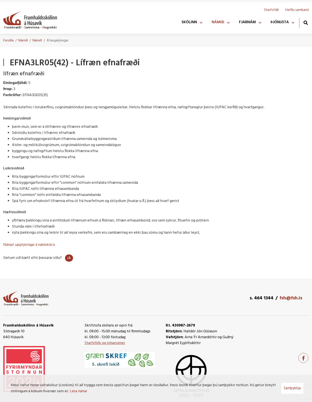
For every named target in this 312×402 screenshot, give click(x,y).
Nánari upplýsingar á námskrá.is (29, 245)
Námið (23, 40)
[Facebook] (303, 358)
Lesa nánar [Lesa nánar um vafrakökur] (78, 391)
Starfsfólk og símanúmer (104, 343)
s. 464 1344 (261, 298)
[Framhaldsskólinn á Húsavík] (32, 19)
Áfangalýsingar (57, 40)
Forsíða (8, 40)
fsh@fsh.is (291, 298)
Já (69, 258)
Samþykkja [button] (292, 388)
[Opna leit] (305, 23)
